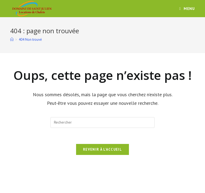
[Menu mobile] (187, 8)
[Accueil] (12, 39)
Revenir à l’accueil (102, 149)
